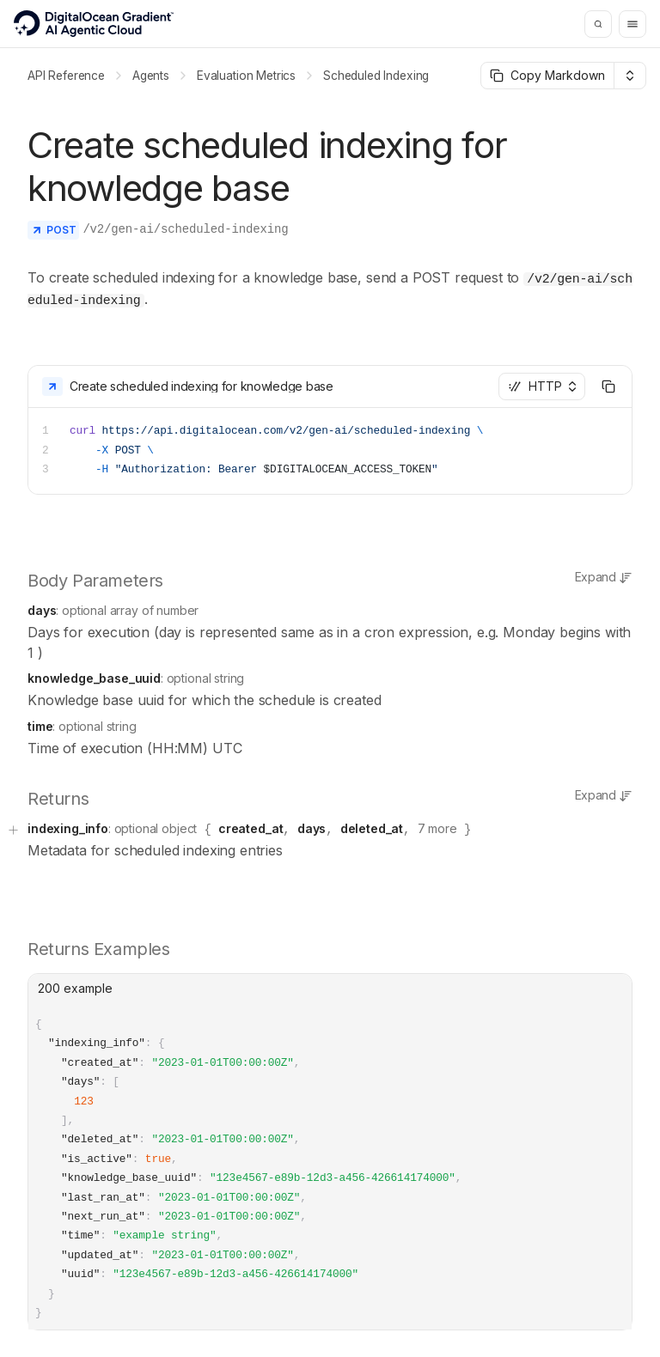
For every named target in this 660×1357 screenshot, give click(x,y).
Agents (150, 75)
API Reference (66, 75)
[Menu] (632, 24)
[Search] (598, 24)
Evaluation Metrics (246, 75)
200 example (75, 982)
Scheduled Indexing (376, 75)
